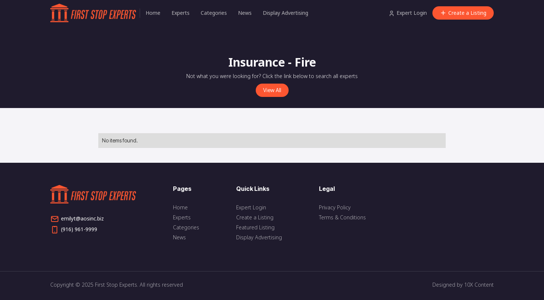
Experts (180, 12)
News (245, 12)
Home (153, 12)
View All (272, 90)
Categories (214, 12)
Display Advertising (285, 12)
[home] (95, 13)
